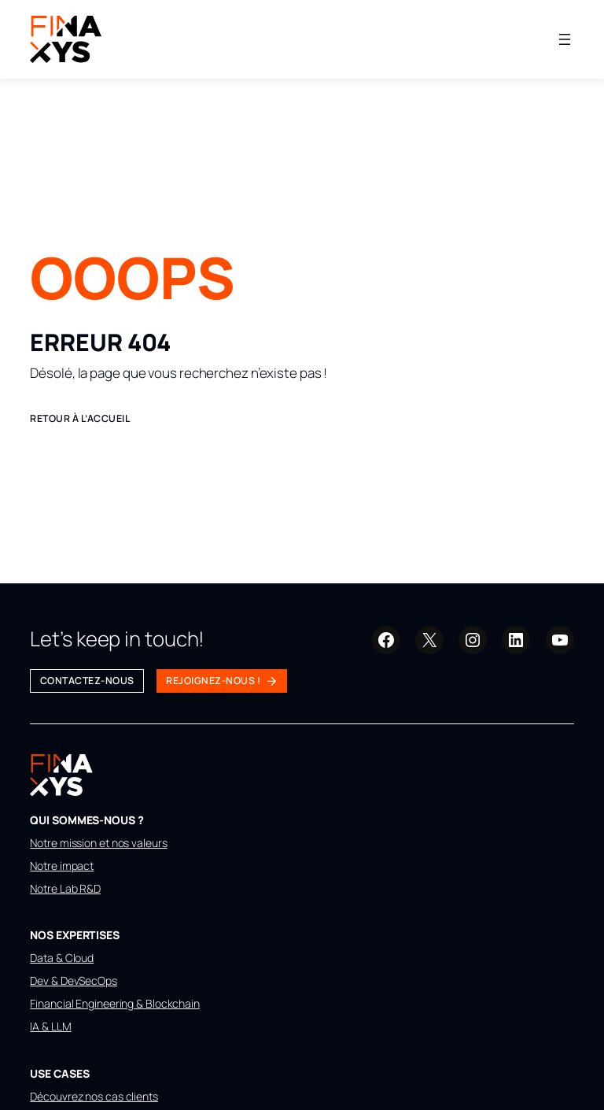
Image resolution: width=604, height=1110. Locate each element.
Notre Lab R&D (65, 888)
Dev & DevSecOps (73, 980)
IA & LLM (50, 1026)
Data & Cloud (62, 957)
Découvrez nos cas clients (94, 1096)
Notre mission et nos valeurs (98, 842)
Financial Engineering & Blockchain (115, 1003)
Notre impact (62, 865)
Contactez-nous (87, 680)
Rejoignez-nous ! (213, 680)
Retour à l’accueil (80, 418)
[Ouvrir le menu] (564, 39)
